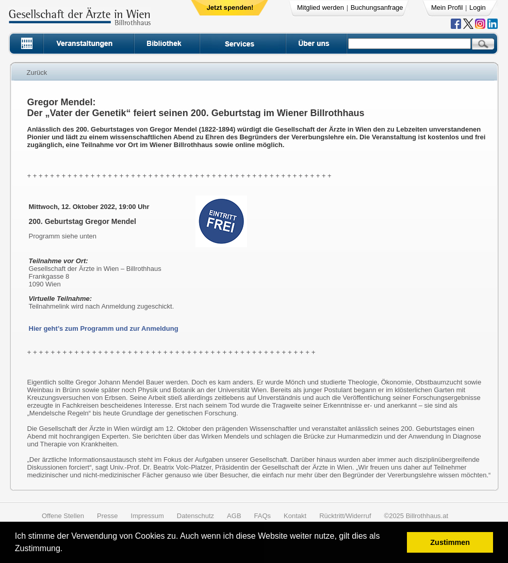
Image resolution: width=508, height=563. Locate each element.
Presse (107, 516)
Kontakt (295, 516)
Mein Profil (447, 7)
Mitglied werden (320, 7)
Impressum (147, 516)
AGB (234, 516)
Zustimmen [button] (450, 542)
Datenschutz (195, 516)
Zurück (37, 72)
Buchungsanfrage (377, 7)
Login (477, 7)
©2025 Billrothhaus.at (416, 516)
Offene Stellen (63, 516)
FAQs (262, 516)
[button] (66, 550)
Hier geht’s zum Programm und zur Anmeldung (103, 328)
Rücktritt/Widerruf (345, 516)
